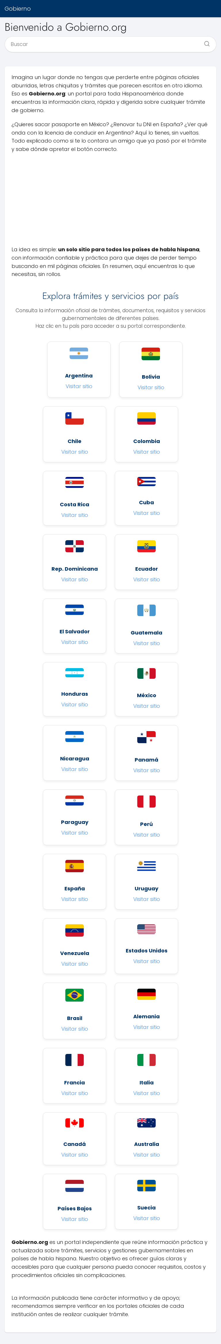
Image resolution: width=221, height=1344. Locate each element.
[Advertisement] (110, 199)
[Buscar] (205, 42)
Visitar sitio (79, 386)
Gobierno (18, 9)
